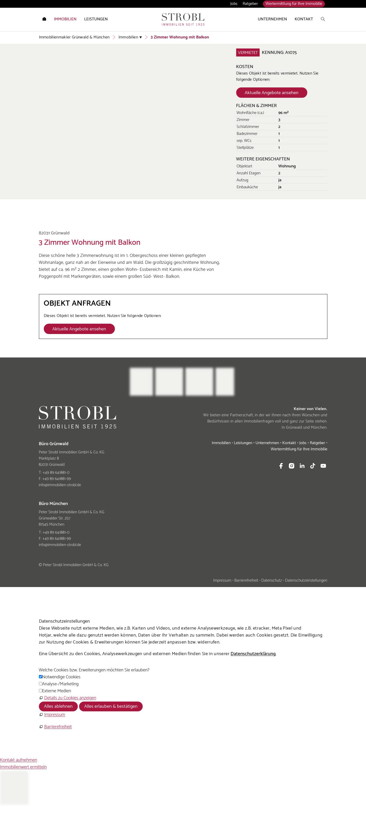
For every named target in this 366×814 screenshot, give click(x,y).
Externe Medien (56, 691)
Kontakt (289, 442)
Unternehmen (267, 442)
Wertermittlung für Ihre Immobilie (294, 4)
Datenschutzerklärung (253, 654)
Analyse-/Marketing (60, 684)
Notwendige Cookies (61, 677)
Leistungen (243, 442)
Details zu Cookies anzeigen (70, 698)
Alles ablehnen (58, 706)
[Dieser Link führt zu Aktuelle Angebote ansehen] (271, 92)
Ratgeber (250, 3)
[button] (281, 466)
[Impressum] (52, 714)
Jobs (233, 3)
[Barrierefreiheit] (55, 726)
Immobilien (221, 442)
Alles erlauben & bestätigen (111, 706)
